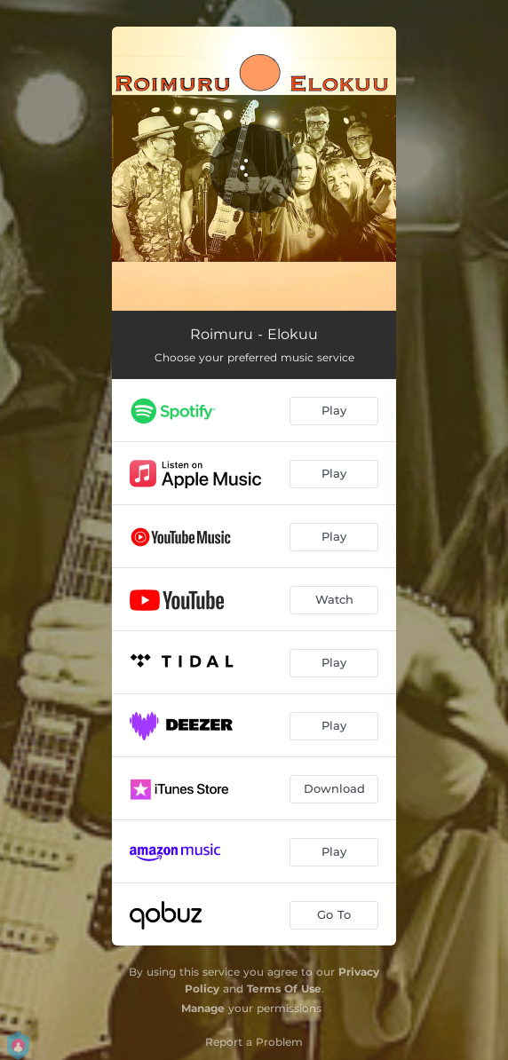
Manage (203, 1008)
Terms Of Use (284, 988)
